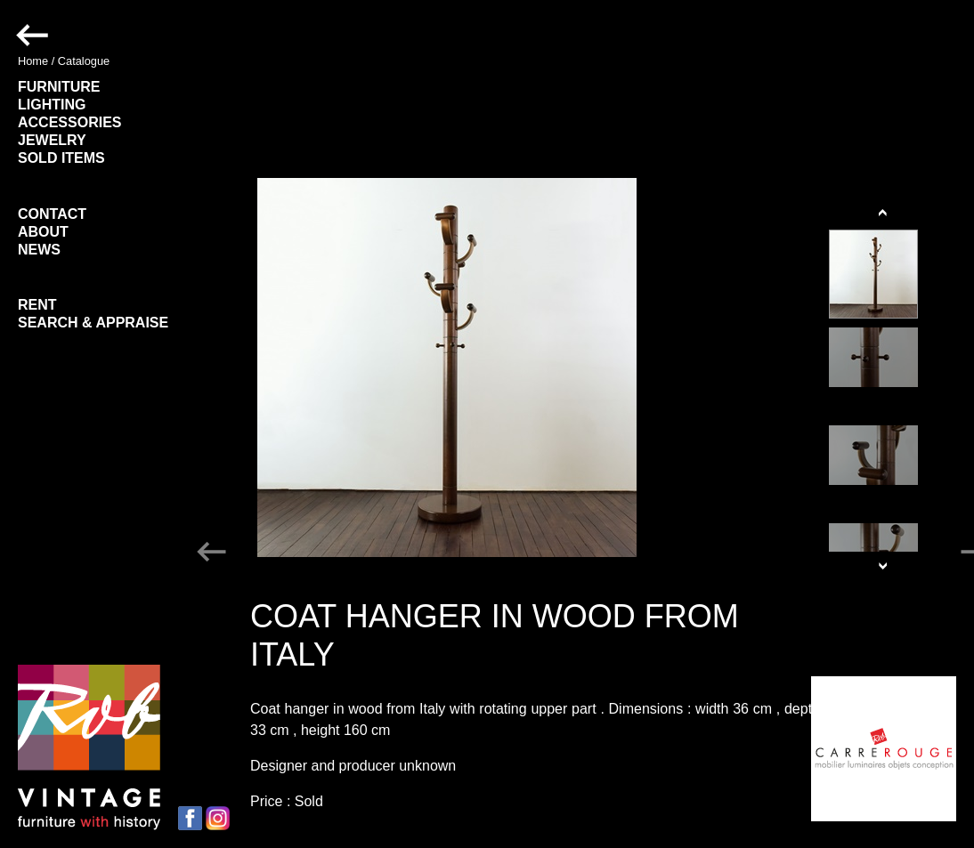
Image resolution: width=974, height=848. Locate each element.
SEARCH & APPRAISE (93, 322)
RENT (37, 304)
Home (33, 61)
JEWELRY (52, 140)
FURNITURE (59, 86)
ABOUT (43, 231)
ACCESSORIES (69, 122)
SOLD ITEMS (61, 158)
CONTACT (52, 214)
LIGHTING (51, 104)
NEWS (39, 249)
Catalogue (84, 61)
